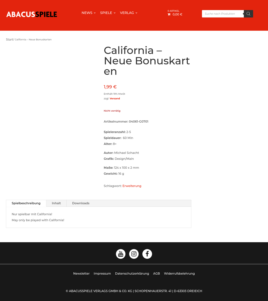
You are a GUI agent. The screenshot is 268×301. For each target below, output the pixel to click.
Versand (115, 98)
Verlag (127, 13)
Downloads (81, 203)
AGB (156, 273)
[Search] (248, 13)
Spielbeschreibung (26, 203)
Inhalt (56, 203)
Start (9, 39)
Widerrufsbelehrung (179, 273)
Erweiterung (131, 186)
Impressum (102, 273)
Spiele (106, 13)
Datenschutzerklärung (132, 273)
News (87, 13)
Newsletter (81, 273)
